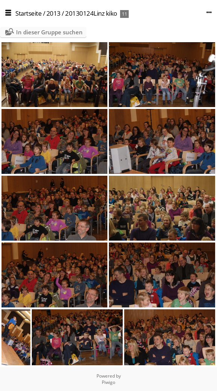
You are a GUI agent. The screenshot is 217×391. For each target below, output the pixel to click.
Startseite (28, 13)
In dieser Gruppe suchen (49, 32)
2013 (53, 13)
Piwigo (108, 382)
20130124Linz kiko (91, 13)
